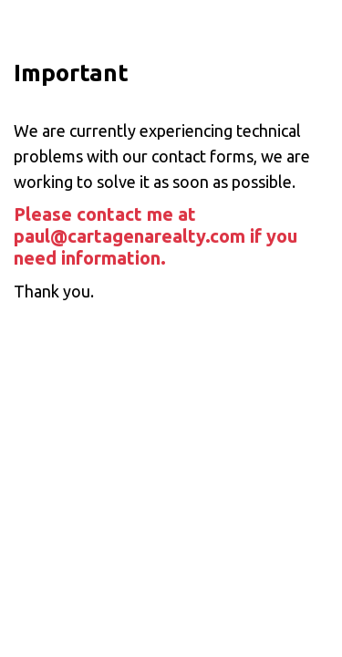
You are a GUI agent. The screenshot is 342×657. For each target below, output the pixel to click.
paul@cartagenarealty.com (129, 235)
